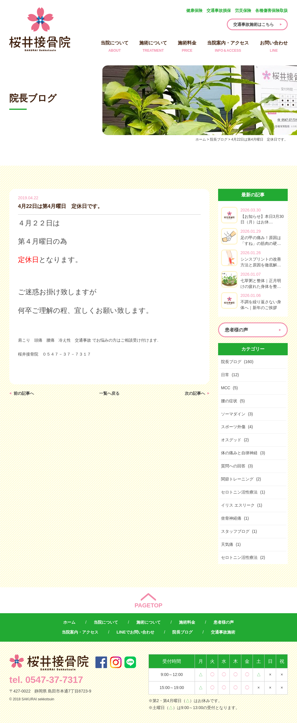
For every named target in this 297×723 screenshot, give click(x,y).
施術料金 (187, 47)
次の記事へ (195, 393)
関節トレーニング (237, 479)
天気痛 (227, 544)
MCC (225, 387)
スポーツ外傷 (233, 426)
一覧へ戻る (109, 393)
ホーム (69, 622)
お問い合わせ (274, 47)
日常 (225, 374)
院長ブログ (231, 361)
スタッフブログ (235, 531)
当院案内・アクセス (228, 47)
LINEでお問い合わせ (135, 632)
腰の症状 (229, 401)
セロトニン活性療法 (239, 492)
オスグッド (231, 439)
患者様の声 (223, 622)
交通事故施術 (223, 632)
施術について (153, 47)
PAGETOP (148, 605)
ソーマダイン (233, 414)
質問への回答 (233, 466)
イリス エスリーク (238, 505)
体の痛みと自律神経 (239, 453)
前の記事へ (24, 393)
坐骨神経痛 (231, 518)
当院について (114, 47)
